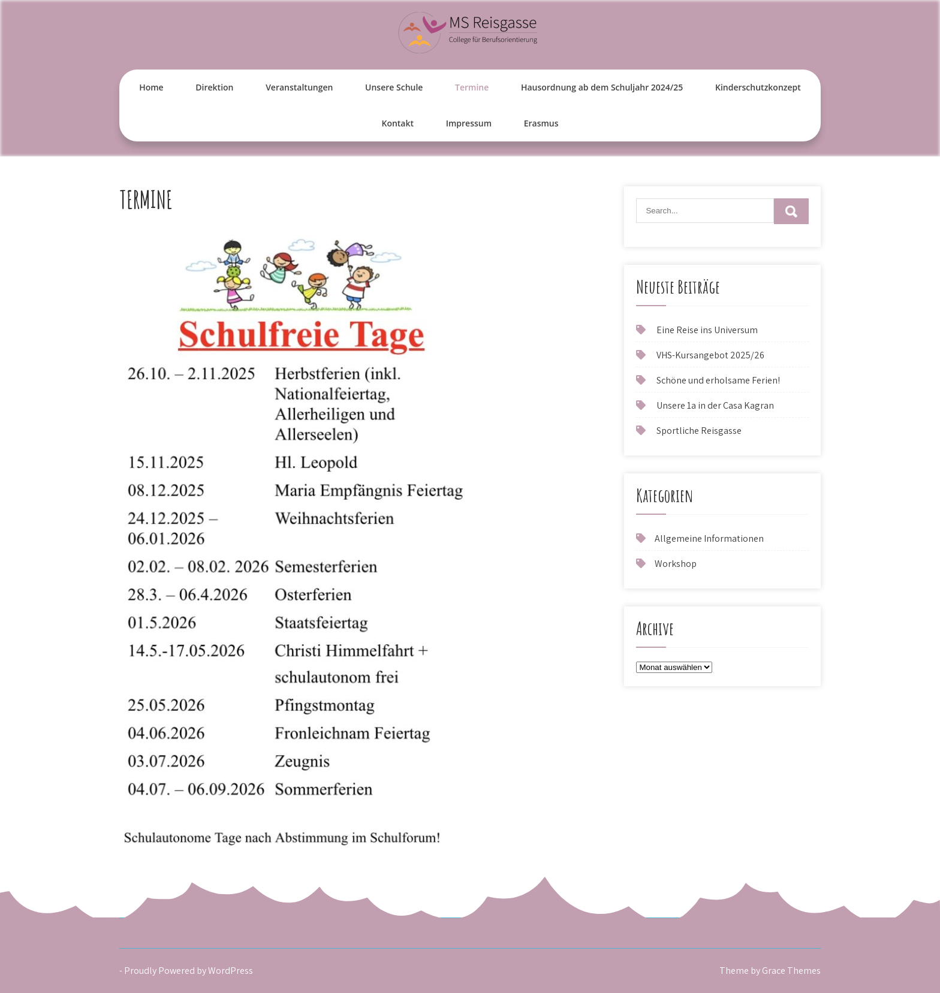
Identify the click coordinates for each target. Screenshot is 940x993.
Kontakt (397, 123)
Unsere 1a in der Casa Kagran (715, 405)
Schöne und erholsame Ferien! (718, 380)
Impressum (469, 123)
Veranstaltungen (299, 87)
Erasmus (541, 123)
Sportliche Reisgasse (699, 430)
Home (151, 87)
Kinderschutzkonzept (758, 87)
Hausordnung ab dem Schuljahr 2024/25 (602, 87)
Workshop (676, 563)
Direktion (214, 87)
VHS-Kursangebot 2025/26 (710, 355)
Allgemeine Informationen (709, 538)
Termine (472, 87)
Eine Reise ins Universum (707, 330)
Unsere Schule (394, 87)
